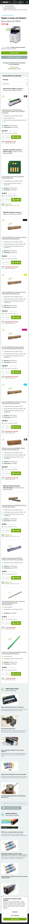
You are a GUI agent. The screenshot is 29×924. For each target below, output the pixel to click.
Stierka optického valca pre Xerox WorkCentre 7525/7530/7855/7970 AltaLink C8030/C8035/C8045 (13, 603)
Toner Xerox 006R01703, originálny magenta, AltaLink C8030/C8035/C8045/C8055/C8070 (13, 347)
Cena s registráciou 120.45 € (11, 133)
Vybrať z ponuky (14, 53)
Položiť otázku (14, 67)
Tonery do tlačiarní (9, 6)
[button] (18, 2)
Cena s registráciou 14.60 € (11, 619)
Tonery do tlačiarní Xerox (9, 8)
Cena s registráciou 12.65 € (11, 196)
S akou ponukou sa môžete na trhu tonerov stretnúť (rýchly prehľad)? (14, 877)
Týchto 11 (3, 47)
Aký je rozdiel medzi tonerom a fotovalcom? (12, 707)
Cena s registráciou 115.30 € (11, 258)
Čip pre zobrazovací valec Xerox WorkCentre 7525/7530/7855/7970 (13, 177)
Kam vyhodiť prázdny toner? (8, 728)
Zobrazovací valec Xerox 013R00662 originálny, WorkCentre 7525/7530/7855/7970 (13, 448)
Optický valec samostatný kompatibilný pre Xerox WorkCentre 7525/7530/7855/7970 (14, 652)
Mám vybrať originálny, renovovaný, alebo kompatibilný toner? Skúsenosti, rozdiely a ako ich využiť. (14, 854)
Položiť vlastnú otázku (11, 808)
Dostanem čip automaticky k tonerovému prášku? (13, 774)
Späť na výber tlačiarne (8, 15)
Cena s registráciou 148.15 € (11, 313)
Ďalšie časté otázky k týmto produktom (14, 803)
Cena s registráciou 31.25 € (11, 574)
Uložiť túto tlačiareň (14, 57)
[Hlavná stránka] (6, 2)
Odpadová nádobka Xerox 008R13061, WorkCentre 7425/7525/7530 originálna (14, 506)
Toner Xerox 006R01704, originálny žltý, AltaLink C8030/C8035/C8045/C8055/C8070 (14, 292)
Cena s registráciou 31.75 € (11, 526)
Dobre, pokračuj (15, 919)
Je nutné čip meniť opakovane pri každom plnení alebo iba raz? (13, 796)
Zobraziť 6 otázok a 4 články (14, 68)
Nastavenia (15, 912)
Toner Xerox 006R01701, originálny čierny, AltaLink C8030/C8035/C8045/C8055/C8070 (14, 237)
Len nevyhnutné (15, 915)
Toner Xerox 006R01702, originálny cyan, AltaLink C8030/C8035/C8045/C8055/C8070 (14, 402)
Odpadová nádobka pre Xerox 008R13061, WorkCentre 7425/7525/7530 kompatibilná (12, 558)
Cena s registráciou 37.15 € (11, 670)
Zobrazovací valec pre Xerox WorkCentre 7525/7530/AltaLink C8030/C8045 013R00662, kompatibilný (13, 111)
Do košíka (16, 137)
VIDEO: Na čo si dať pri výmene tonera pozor (12, 832)
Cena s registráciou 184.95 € (11, 469)
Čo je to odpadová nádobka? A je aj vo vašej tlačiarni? (12, 750)
